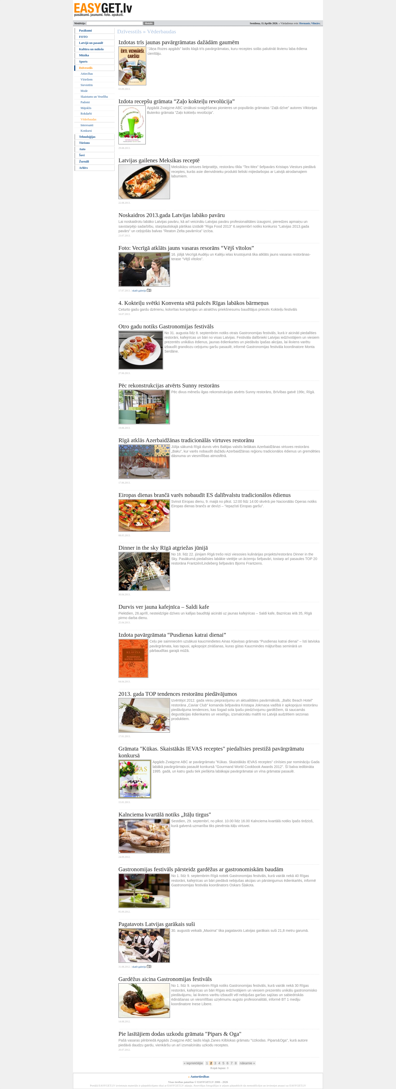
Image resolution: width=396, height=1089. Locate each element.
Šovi (82, 155)
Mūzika (84, 55)
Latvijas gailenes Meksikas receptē (159, 160)
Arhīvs (83, 168)
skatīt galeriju (142, 290)
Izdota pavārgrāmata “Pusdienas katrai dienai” (172, 635)
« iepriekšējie (193, 1063)
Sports (83, 61)
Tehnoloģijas (87, 137)
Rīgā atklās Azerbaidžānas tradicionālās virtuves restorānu (186, 440)
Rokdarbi (86, 113)
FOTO (83, 37)
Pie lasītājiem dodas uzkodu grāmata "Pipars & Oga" (179, 1034)
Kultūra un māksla (91, 49)
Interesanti (87, 125)
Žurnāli (84, 161)
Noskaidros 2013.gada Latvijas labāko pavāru (171, 215)
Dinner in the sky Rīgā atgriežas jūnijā (163, 548)
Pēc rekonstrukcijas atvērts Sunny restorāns (168, 385)
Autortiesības (199, 1076)
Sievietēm (87, 85)
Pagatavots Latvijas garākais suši (156, 924)
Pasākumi (85, 30)
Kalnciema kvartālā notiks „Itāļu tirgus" (164, 814)
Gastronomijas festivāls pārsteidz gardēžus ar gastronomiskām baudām (200, 869)
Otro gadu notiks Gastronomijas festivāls (166, 326)
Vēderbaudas (88, 119)
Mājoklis (86, 108)
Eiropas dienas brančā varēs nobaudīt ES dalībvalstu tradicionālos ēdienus (204, 495)
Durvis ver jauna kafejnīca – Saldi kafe (163, 607)
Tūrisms (84, 143)
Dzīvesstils (85, 68)
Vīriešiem (86, 79)
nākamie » (247, 1063)
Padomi (85, 102)
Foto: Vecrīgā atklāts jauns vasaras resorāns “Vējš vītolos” (186, 248)
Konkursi (86, 130)
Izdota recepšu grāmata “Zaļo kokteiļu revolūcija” (176, 101)
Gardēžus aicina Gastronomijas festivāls (165, 979)
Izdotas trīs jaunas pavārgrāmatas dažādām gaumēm (178, 42)
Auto (82, 149)
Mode (84, 91)
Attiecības (87, 73)
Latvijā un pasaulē (91, 43)
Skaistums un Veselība (94, 96)
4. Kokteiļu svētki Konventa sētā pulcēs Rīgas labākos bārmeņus (193, 303)
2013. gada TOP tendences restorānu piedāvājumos (177, 694)
